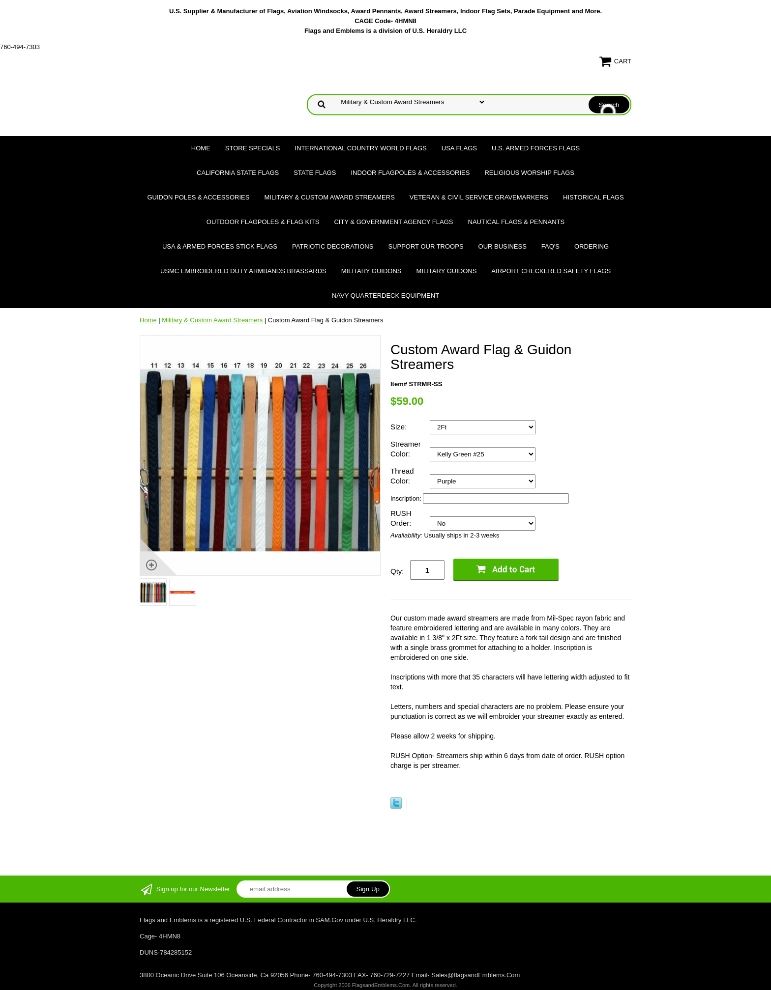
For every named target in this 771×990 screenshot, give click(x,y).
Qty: (397, 571)
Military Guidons (371, 271)
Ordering (591, 246)
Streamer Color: (405, 449)
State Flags (315, 172)
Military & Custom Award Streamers (329, 197)
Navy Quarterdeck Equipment (385, 295)
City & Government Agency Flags (393, 222)
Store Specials (252, 148)
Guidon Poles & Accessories (198, 197)
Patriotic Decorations (332, 246)
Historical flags (593, 197)
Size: (399, 427)
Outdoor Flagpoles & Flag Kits (263, 222)
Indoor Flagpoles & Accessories (410, 172)
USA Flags (459, 148)
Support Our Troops (425, 246)
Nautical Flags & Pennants (516, 222)
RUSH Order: (402, 518)
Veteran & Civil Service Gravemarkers (479, 197)
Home (200, 148)
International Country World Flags (361, 148)
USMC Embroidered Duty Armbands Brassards (243, 271)
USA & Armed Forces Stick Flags (219, 246)
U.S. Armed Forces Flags (536, 148)
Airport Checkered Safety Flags (551, 271)
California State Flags (238, 172)
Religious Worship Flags (529, 172)
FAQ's (550, 246)
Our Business (502, 246)
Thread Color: (402, 476)
